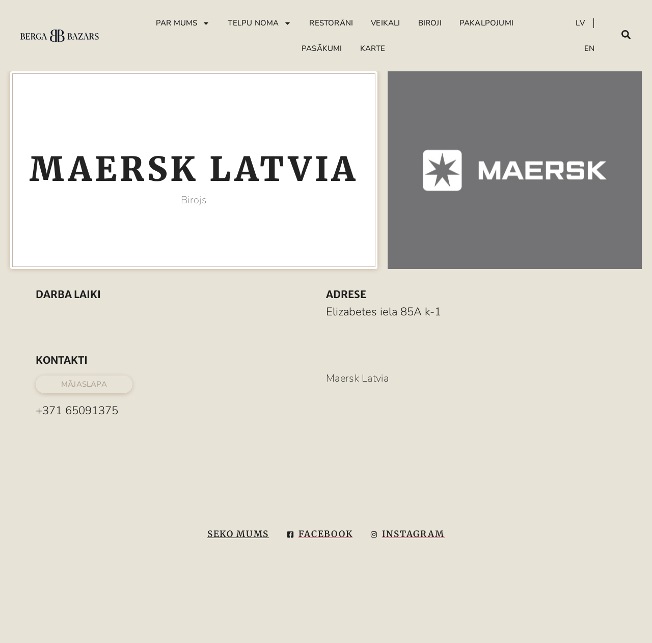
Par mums (183, 23)
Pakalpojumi (486, 23)
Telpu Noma (259, 23)
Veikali (385, 23)
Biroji (430, 23)
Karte (373, 48)
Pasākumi (322, 48)
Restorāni (331, 23)
